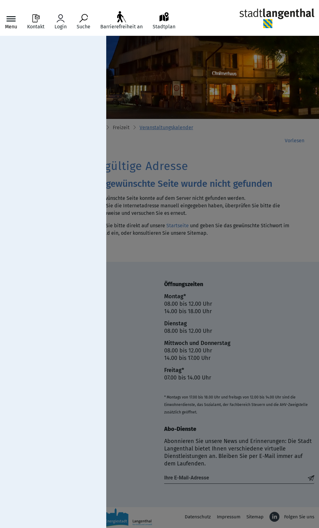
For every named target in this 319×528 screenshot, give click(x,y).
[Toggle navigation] (11, 22)
